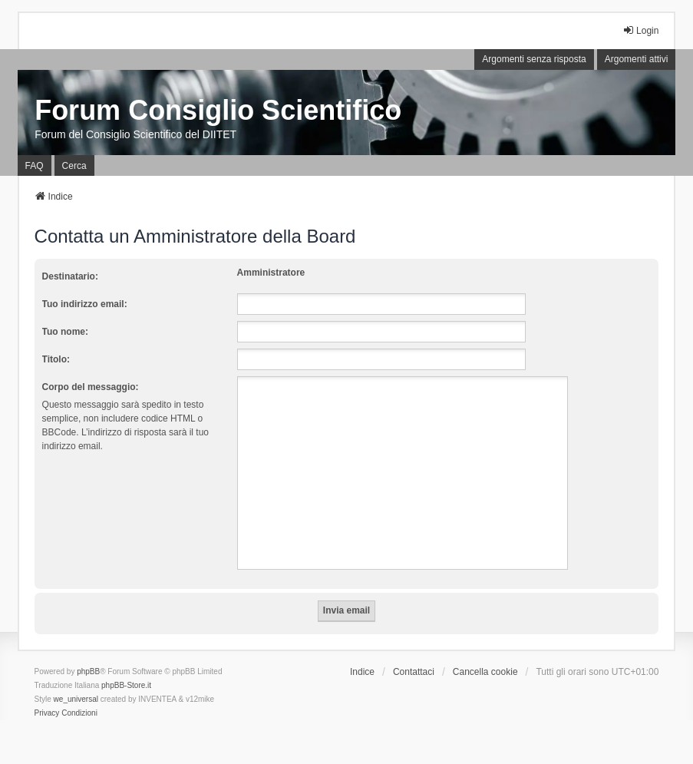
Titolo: (56, 359)
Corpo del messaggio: (90, 387)
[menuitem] (47, 713)
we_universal (76, 699)
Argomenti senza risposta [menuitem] (534, 59)
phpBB (88, 671)
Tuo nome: (65, 331)
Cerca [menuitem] (74, 165)
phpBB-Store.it (126, 685)
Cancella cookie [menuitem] (485, 671)
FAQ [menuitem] (34, 165)
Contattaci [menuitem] (413, 671)
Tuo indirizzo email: (84, 304)
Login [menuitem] (640, 30)
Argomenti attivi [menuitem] (636, 59)
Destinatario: (70, 276)
